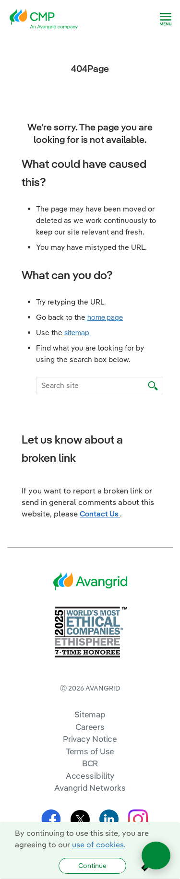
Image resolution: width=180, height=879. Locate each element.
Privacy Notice (90, 739)
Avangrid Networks (89, 788)
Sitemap (90, 714)
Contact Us (100, 513)
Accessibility (90, 776)
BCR (90, 763)
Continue (92, 865)
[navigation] (165, 19)
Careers (90, 727)
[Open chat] (156, 855)
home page (105, 317)
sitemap (76, 332)
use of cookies (98, 844)
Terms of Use (90, 751)
